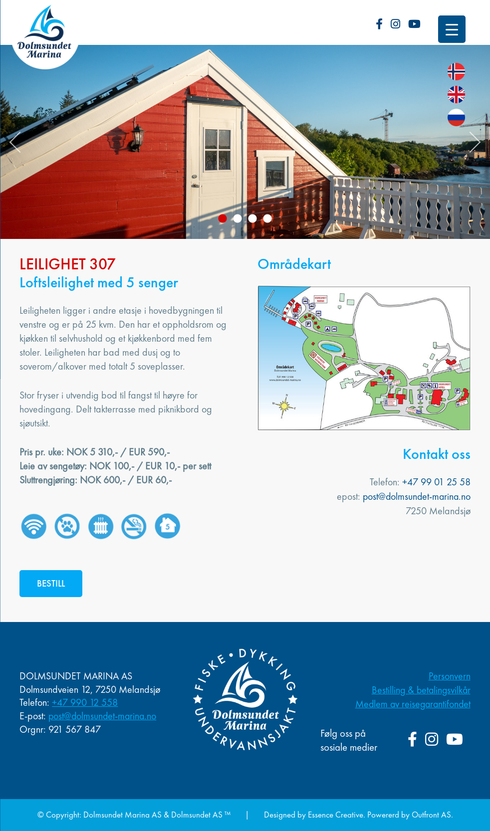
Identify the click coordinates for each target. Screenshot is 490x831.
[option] (245, 142)
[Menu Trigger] (452, 29)
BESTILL (51, 583)
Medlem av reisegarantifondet (411, 704)
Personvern (450, 676)
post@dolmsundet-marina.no (415, 495)
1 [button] (223, 219)
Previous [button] (19, 142)
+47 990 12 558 (85, 702)
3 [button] (252, 219)
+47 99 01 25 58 (436, 481)
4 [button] (267, 219)
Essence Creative (335, 814)
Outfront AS (431, 814)
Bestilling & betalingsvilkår (420, 690)
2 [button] (238, 219)
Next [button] (470, 142)
